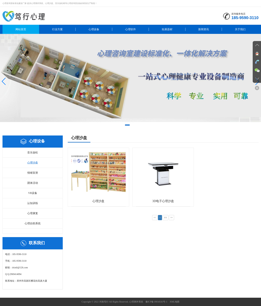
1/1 (165, 217)
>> (171, 217)
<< (155, 217)
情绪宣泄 (32, 172)
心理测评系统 (136, 302)
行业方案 (57, 29)
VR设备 (32, 193)
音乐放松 (32, 152)
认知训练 (32, 203)
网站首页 (20, 29)
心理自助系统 (33, 223)
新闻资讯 (203, 29)
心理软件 (130, 29)
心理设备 (94, 29)
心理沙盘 (32, 162)
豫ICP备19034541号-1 (156, 302)
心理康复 (32, 213)
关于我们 (240, 29)
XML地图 (174, 302)
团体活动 (32, 182)
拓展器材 (167, 29)
